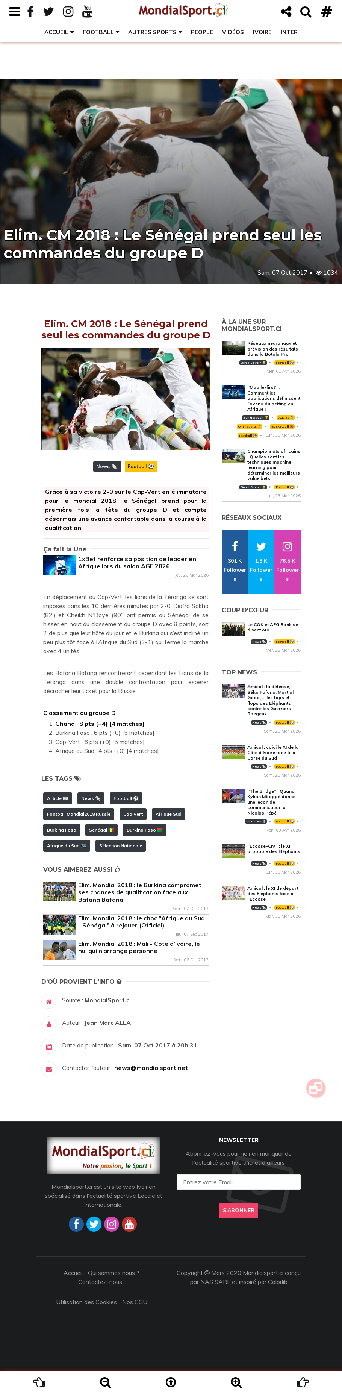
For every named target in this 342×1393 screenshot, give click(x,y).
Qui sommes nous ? (113, 1272)
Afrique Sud (169, 814)
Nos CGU (134, 1302)
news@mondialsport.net (151, 1067)
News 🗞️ (106, 466)
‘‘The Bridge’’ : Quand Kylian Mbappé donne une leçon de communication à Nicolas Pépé (271, 802)
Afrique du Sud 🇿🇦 (66, 845)
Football (98, 32)
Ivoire (262, 32)
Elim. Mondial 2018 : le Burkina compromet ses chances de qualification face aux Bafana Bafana (139, 892)
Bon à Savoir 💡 (253, 362)
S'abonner (238, 1210)
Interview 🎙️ (256, 821)
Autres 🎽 (286, 417)
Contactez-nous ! (101, 1281)
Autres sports (152, 32)
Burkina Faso (61, 830)
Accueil (56, 32)
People (202, 32)
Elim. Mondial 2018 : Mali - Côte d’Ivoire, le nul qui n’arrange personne (139, 947)
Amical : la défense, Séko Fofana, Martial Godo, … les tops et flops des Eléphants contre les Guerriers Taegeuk (270, 700)
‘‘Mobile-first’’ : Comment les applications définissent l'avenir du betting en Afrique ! (273, 398)
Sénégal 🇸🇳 (101, 830)
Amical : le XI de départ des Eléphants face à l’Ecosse (272, 893)
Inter (289, 32)
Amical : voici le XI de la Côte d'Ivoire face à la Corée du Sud (273, 752)
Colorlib (278, 1281)
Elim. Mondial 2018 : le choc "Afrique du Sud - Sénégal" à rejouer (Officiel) (141, 921)
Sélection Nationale (120, 845)
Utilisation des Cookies (86, 1302)
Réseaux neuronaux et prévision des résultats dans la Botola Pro (272, 348)
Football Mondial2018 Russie (78, 814)
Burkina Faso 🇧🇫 (145, 830)
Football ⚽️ (141, 466)
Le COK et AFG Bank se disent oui (272, 627)
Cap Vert (133, 814)
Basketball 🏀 (282, 426)
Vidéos (233, 32)
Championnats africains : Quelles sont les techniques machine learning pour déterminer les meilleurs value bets (273, 464)
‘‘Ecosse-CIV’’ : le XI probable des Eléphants (273, 848)
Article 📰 (57, 798)
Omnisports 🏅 (249, 426)
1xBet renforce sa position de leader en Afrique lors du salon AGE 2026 (137, 562)
